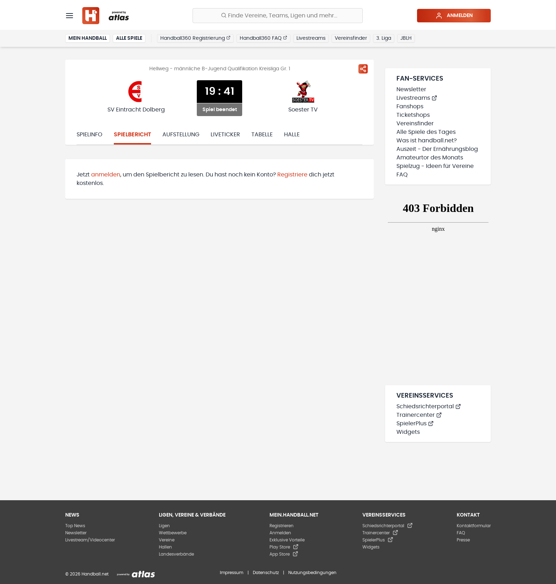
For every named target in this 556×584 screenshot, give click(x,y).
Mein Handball (87, 38)
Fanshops (409, 106)
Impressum (231, 573)
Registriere (292, 175)
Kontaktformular (474, 526)
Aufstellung (180, 134)
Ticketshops (413, 115)
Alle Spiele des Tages (426, 132)
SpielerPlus (415, 423)
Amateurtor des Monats (429, 157)
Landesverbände (176, 554)
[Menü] (69, 15)
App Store (283, 554)
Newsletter (411, 89)
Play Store (284, 547)
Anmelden (454, 15)
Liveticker (225, 134)
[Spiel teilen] (363, 68)
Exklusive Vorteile (287, 540)
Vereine (166, 540)
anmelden (105, 175)
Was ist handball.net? (426, 140)
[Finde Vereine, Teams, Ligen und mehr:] (278, 15)
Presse (463, 540)
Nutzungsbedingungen (312, 573)
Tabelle (262, 134)
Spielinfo (89, 134)
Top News (75, 526)
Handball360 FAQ (263, 38)
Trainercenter (419, 415)
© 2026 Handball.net (87, 574)
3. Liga (383, 38)
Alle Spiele (129, 38)
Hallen (165, 547)
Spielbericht (132, 134)
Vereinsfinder (351, 38)
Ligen (164, 526)
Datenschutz (266, 573)
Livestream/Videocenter (90, 540)
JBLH (406, 38)
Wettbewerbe (173, 533)
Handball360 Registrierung (195, 38)
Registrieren (281, 526)
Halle (292, 134)
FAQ (402, 175)
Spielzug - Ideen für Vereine (435, 166)
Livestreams (311, 38)
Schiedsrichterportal (428, 406)
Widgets (408, 432)
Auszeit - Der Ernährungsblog (437, 149)
